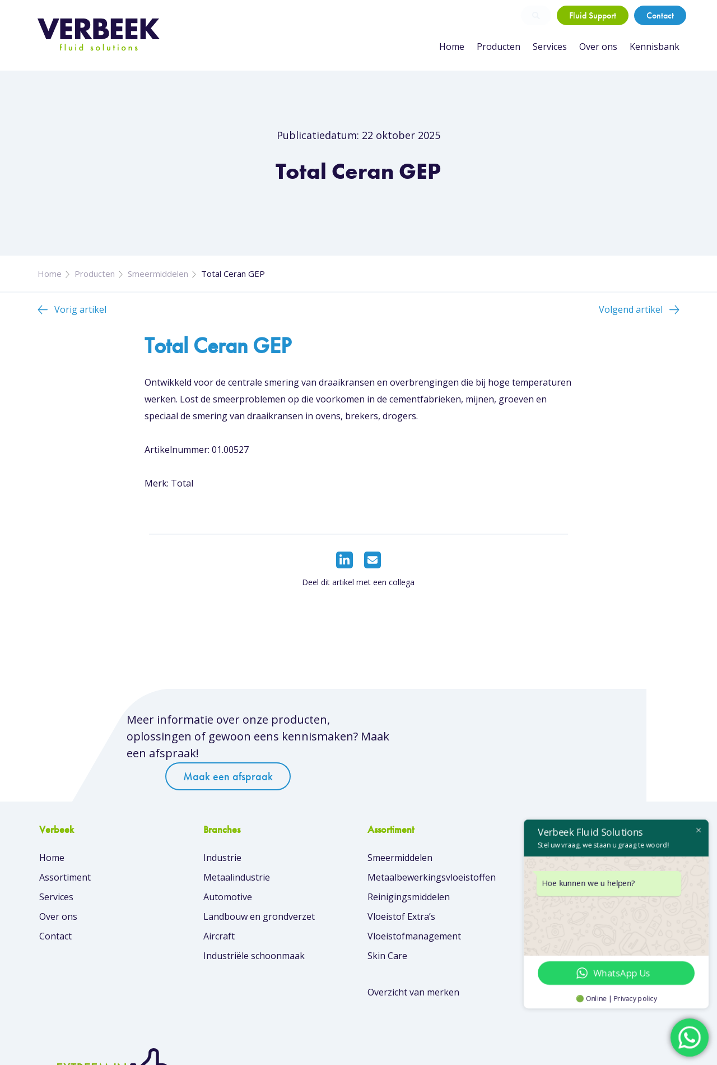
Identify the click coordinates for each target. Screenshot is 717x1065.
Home (451, 46)
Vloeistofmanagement (413, 908)
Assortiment (65, 849)
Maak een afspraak (498, 725)
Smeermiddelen (158, 273)
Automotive (227, 869)
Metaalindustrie (236, 849)
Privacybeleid (653, 1048)
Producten (498, 46)
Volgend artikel (631, 309)
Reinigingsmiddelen (408, 869)
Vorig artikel (80, 309)
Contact (660, 15)
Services (550, 46)
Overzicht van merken (413, 964)
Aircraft (219, 908)
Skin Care (387, 928)
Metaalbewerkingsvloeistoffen (431, 849)
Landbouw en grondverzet (259, 888)
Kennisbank (654, 46)
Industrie (222, 829)
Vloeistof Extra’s (401, 888)
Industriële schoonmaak (254, 928)
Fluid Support (592, 15)
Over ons (598, 46)
